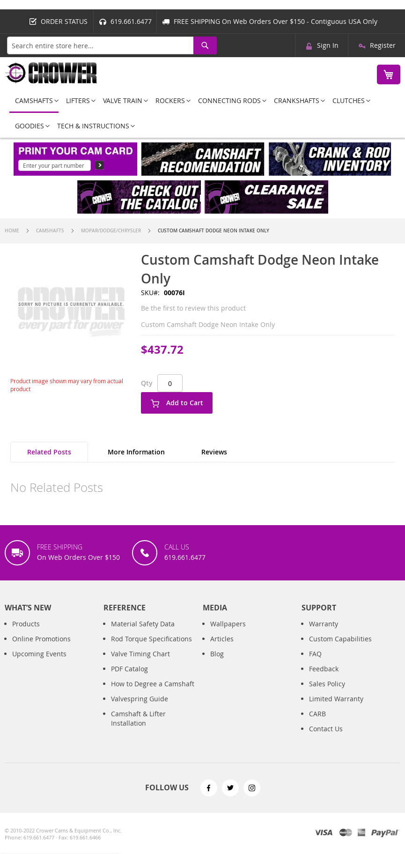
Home (12, 231)
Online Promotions (41, 646)
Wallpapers (228, 631)
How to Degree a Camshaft (152, 691)
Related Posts (49, 451)
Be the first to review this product (193, 308)
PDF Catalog (129, 676)
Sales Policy (327, 691)
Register (383, 45)
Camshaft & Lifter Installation (138, 726)
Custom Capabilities (340, 646)
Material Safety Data (143, 631)
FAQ (315, 661)
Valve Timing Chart (140, 661)
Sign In (328, 45)
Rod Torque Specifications (151, 646)
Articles (222, 646)
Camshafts (50, 231)
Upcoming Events (39, 661)
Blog (217, 661)
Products (26, 631)
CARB (317, 721)
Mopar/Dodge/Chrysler (111, 231)
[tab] (49, 452)
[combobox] (112, 45)
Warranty (323, 631)
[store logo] (51, 73)
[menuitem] (34, 101)
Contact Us (326, 736)
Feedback (324, 676)
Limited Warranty (336, 706)
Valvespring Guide (139, 706)
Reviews (214, 451)
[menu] (202, 113)
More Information (136, 451)
